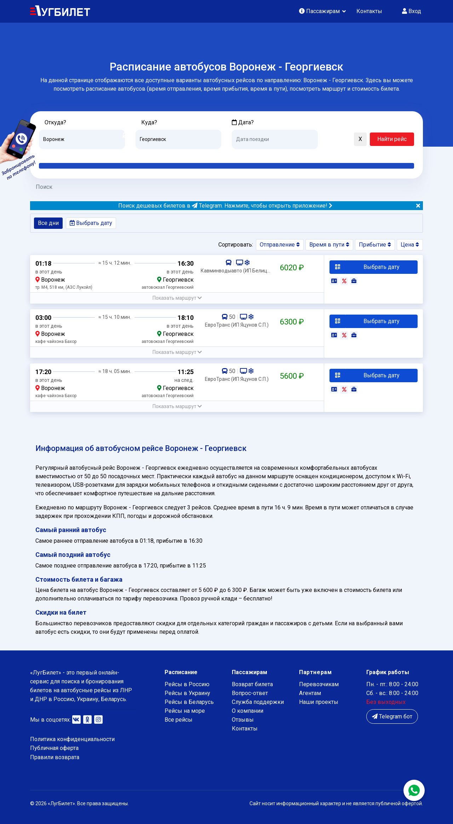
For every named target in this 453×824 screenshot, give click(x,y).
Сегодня (242, 154)
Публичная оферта (54, 748)
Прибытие (375, 244)
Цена (410, 244)
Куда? (149, 122)
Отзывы (243, 719)
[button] (326, 139)
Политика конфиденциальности (72, 739)
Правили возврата (54, 757)
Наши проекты (318, 702)
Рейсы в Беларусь (189, 702)
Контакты (369, 11)
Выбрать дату (91, 223)
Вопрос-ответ (250, 693)
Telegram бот (392, 716)
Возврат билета (252, 684)
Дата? (243, 122)
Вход (411, 11)
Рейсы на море (185, 710)
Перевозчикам (319, 684)
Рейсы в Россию (187, 684)
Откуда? (55, 122)
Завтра (260, 154)
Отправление (280, 244)
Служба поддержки (258, 702)
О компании (247, 710)
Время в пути (329, 244)
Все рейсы (179, 719)
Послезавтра (290, 154)
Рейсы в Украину (187, 693)
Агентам (310, 693)
